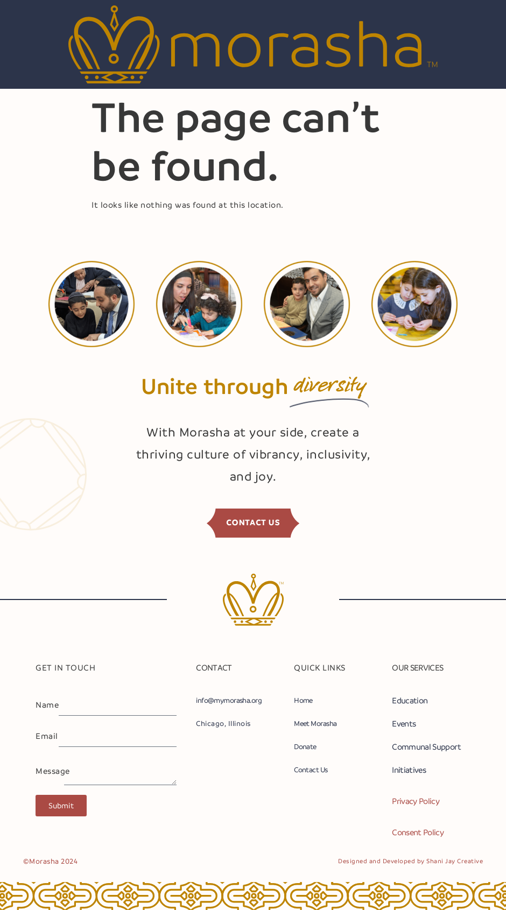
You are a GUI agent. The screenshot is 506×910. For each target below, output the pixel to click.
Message (50, 771)
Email (47, 736)
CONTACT (214, 667)
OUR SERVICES (417, 667)
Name (47, 705)
